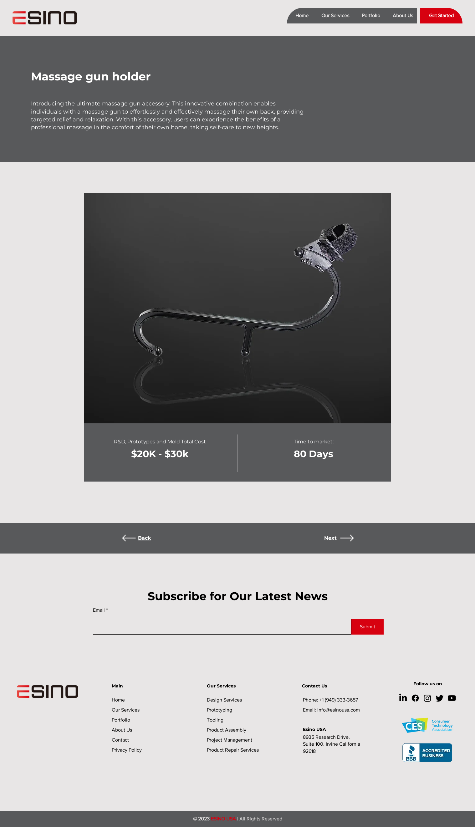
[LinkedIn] (403, 698)
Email (99, 610)
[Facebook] (415, 698)
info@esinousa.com (338, 709)
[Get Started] (441, 15)
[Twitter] (439, 698)
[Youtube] (452, 698)
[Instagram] (427, 698)
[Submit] (367, 627)
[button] (333, 15)
